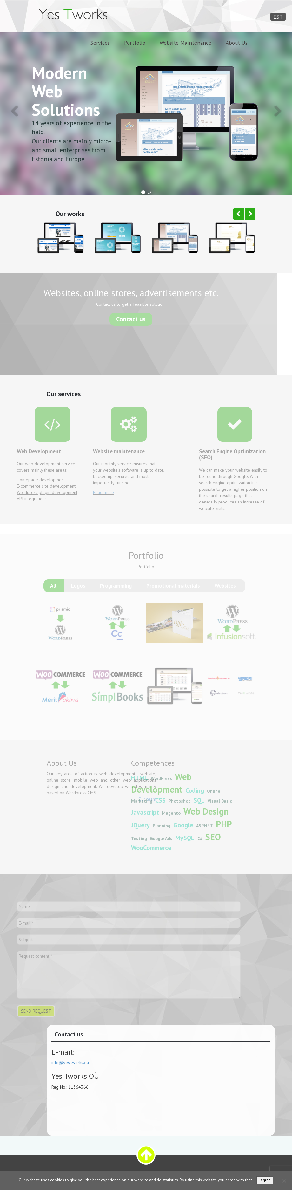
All (53, 589)
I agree (265, 1180)
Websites (225, 589)
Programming (116, 589)
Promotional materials (173, 589)
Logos (78, 589)
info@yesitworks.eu (77, 1062)
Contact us (124, 319)
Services (100, 42)
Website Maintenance (185, 42)
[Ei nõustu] (284, 1181)
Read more (96, 492)
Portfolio (134, 42)
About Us (237, 42)
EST (278, 16)
